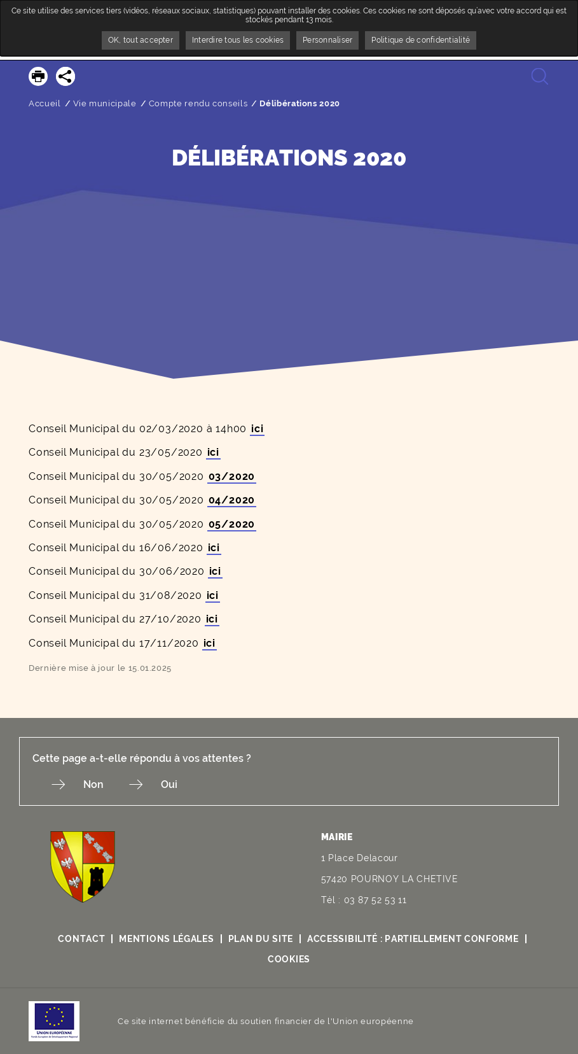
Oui (169, 784)
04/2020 (232, 500)
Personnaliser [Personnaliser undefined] (327, 40)
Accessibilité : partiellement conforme (413, 939)
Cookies (289, 959)
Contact (81, 939)
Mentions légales (166, 939)
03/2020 (232, 476)
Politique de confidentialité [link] (420, 40)
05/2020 (232, 524)
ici (257, 429)
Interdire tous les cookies (238, 40)
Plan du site (260, 939)
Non (93, 784)
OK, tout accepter (140, 40)
